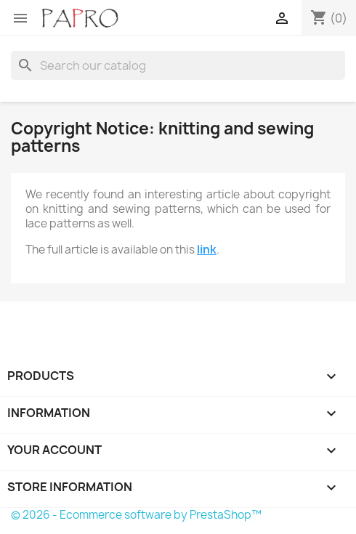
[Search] (178, 65)
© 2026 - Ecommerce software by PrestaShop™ (136, 514)
